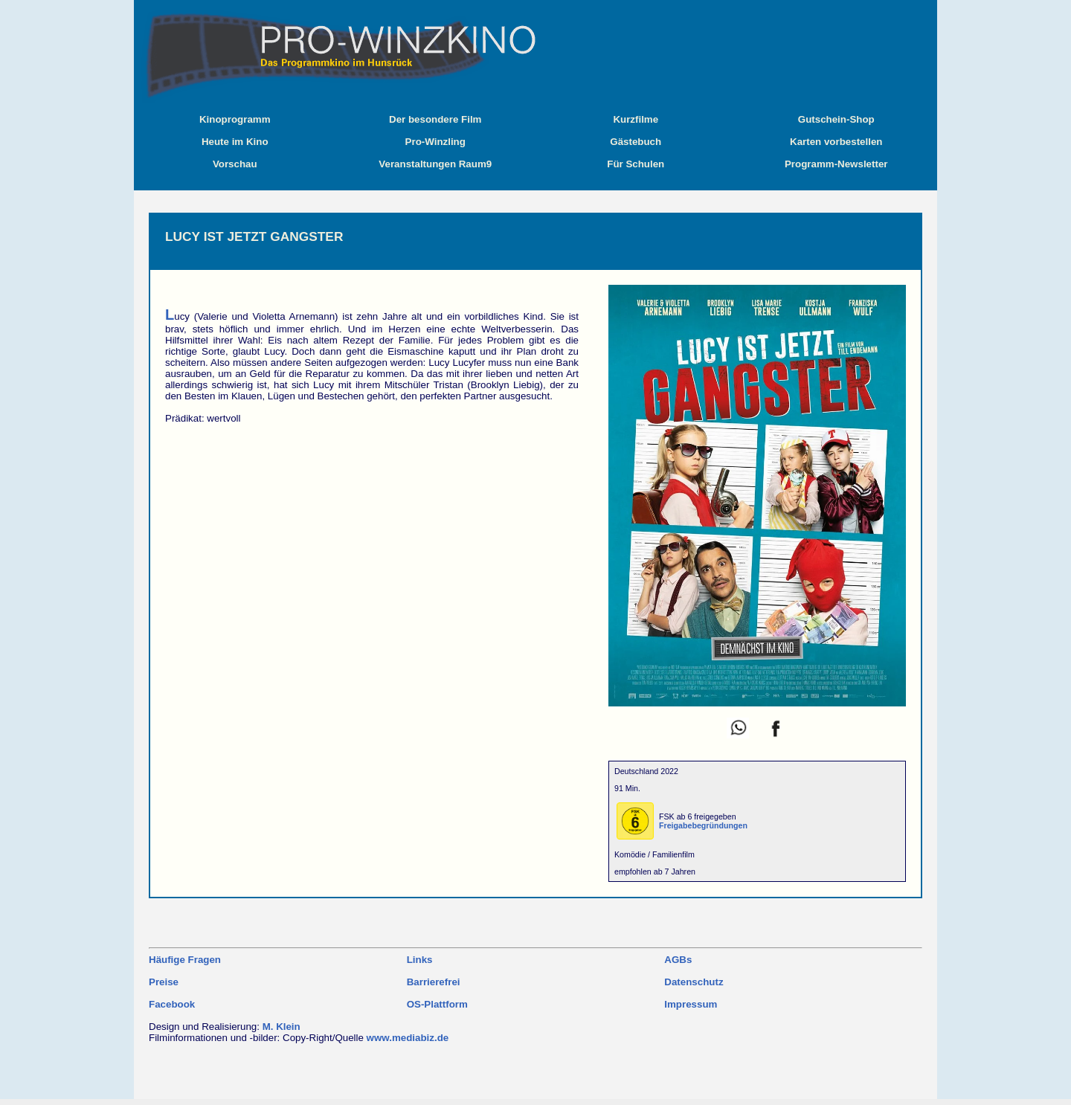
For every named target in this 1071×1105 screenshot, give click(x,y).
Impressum (690, 1004)
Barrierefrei (433, 982)
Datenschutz (693, 982)
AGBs (678, 959)
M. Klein (281, 1026)
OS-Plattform (437, 1004)
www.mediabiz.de (408, 1037)
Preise (163, 982)
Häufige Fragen (185, 959)
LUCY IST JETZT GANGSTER (254, 236)
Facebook (172, 1004)
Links (420, 959)
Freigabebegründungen (703, 825)
